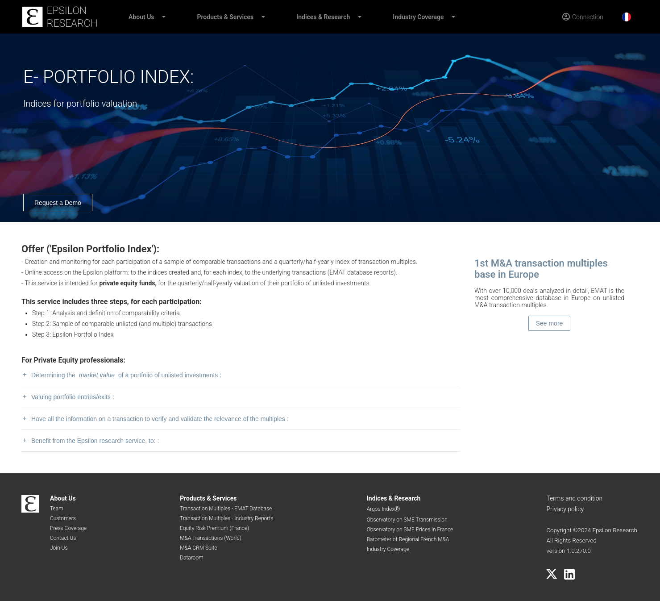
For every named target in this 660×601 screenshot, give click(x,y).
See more (549, 323)
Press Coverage (68, 528)
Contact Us (63, 538)
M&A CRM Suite (198, 548)
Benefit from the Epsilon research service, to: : (90, 440)
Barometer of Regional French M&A (408, 539)
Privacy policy (565, 509)
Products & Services (225, 17)
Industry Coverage (418, 17)
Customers (63, 518)
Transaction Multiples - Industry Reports (226, 518)
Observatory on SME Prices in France (410, 529)
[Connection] (582, 17)
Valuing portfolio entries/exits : (67, 397)
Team (56, 508)
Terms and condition (574, 498)
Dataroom (191, 558)
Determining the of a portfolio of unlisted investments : (121, 375)
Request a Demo (57, 202)
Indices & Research (323, 17)
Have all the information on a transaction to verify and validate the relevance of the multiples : (155, 418)
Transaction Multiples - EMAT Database (226, 508)
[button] (163, 17)
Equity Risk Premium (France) (214, 528)
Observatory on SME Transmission (407, 520)
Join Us (59, 548)
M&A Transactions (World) (210, 538)
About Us (141, 17)
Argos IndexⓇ (383, 509)
